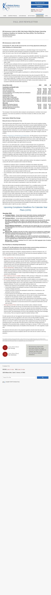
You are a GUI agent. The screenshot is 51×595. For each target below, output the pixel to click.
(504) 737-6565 (39, 9)
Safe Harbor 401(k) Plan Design (36, 348)
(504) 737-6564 (37, 11)
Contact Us (40, 6)
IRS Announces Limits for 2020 (36, 346)
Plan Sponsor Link (39, 2)
